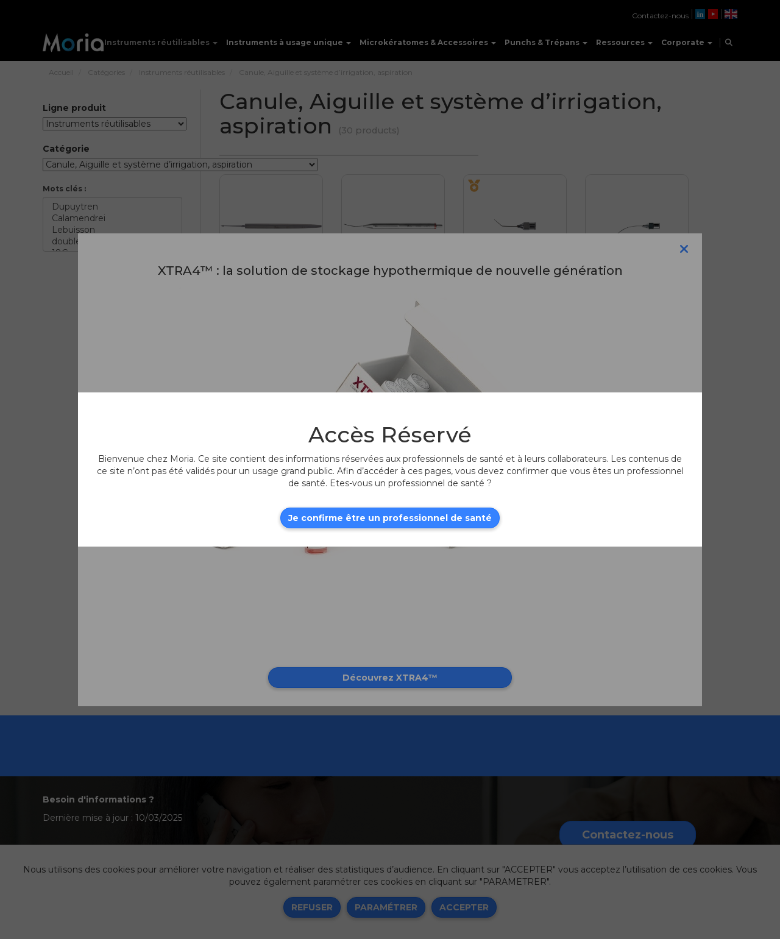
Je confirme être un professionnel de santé (390, 517)
